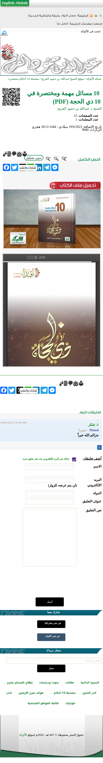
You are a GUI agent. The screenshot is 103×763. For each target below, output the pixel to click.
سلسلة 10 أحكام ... (63, 692)
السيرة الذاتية (90, 682)
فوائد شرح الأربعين (31, 692)
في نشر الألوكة (52, 636)
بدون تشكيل (33, 158)
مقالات (69, 682)
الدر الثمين (89, 692)
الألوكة (23, 734)
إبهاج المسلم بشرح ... (17, 682)
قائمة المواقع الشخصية (43, 703)
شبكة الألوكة (93, 78)
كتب (9, 692)
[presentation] (67, 584)
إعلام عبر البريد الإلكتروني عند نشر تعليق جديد (46, 459)
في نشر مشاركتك (52, 623)
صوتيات (70, 703)
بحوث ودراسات (49, 682)
